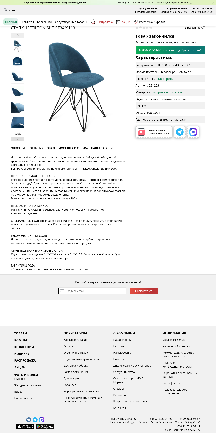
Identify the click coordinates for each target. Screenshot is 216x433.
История (94, 346)
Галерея (176, 340)
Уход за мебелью (141, 340)
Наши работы (180, 359)
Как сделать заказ (59, 340)
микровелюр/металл (168, 118)
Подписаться (143, 317)
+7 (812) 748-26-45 (203, 8)
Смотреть (165, 105)
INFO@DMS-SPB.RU (123, 419)
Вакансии (95, 395)
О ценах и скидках (60, 353)
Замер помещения (60, 372)
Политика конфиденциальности (144, 364)
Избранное (192, 25)
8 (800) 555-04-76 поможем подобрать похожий (170, 76)
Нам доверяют (98, 353)
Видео (175, 353)
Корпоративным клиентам (65, 391)
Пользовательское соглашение (142, 391)
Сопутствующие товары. (71, 37)
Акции (123, 37)
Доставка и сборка (29, 10)
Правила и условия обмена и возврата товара (67, 399)
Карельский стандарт (144, 346)
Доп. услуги (55, 378)
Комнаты (70, 25)
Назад (12, 45)
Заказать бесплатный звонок (197, 37)
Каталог (47, 25)
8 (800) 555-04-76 (147, 8)
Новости (94, 359)
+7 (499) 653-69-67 (177, 8)
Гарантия (54, 385)
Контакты (95, 408)
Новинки (11, 37)
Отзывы (84, 10)
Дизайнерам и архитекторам (108, 365)
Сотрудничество (99, 372)
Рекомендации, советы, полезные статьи (145, 354)
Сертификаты (139, 383)
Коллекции (44, 37)
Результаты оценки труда (105, 401)
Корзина (208, 25)
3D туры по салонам (184, 346)
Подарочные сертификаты (65, 359)
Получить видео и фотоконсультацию (154, 158)
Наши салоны (100, 10)
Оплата (47, 10)
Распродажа (102, 37)
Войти (178, 25)
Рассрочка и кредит (66, 10)
